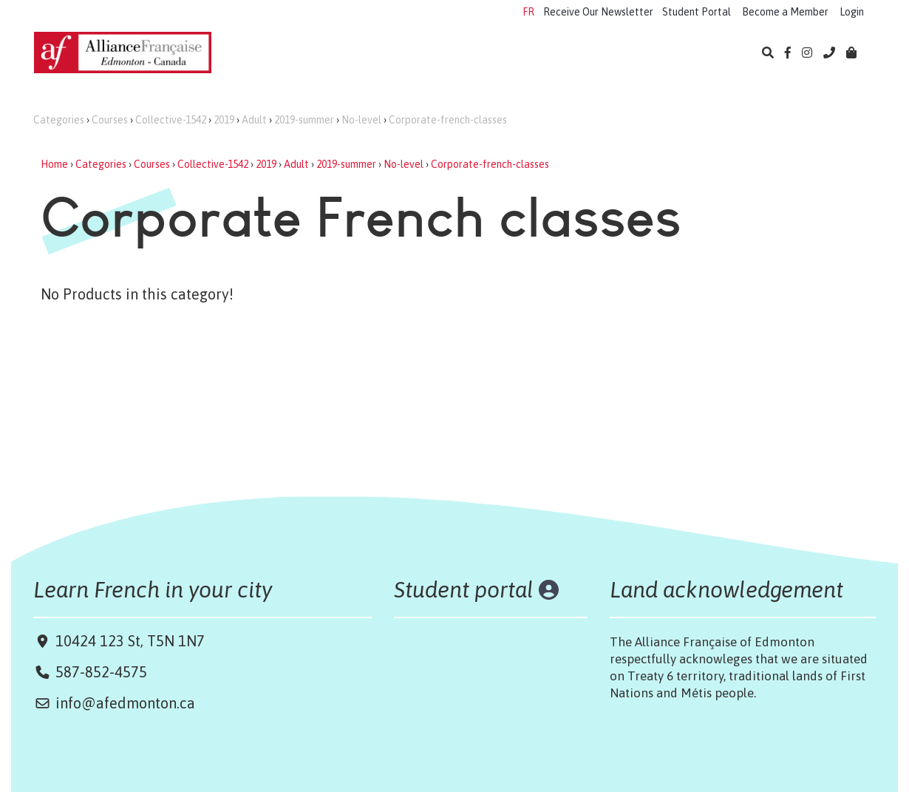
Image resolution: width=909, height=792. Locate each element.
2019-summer (304, 120)
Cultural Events (541, 54)
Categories (58, 120)
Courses (110, 120)
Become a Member (785, 12)
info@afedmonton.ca (125, 702)
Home (54, 164)
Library (631, 54)
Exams (454, 54)
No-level (361, 120)
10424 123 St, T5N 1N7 (128, 640)
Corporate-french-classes (448, 120)
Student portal (464, 589)
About (695, 54)
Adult (254, 120)
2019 (224, 120)
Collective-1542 (170, 120)
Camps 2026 (374, 54)
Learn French (277, 54)
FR (528, 12)
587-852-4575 (101, 671)
